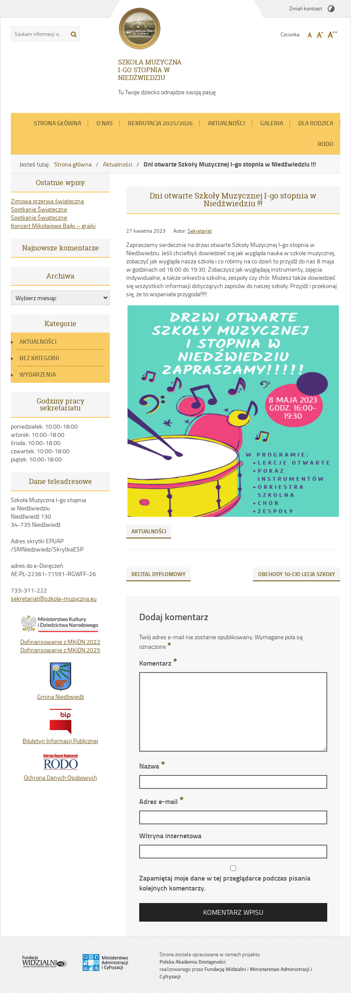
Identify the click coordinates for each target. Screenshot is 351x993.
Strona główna (57, 123)
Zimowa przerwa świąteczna (47, 201)
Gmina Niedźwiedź (60, 692)
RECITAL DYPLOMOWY (158, 574)
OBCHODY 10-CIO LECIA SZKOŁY (296, 574)
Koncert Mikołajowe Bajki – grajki (53, 225)
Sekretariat (200, 230)
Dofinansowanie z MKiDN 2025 (60, 650)
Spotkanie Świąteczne (39, 209)
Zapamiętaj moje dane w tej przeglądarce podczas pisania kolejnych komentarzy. (224, 883)
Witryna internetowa (170, 835)
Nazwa (152, 765)
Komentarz (158, 663)
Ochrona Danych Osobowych (60, 773)
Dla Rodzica (315, 123)
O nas (104, 123)
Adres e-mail (161, 801)
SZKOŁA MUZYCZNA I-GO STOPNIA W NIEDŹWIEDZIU (150, 70)
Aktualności (226, 123)
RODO (325, 144)
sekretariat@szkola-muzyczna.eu (53, 598)
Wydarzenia (37, 374)
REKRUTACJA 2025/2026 (160, 123)
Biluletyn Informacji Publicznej (60, 736)
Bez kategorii (39, 358)
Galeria (271, 123)
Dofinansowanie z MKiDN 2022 (60, 641)
